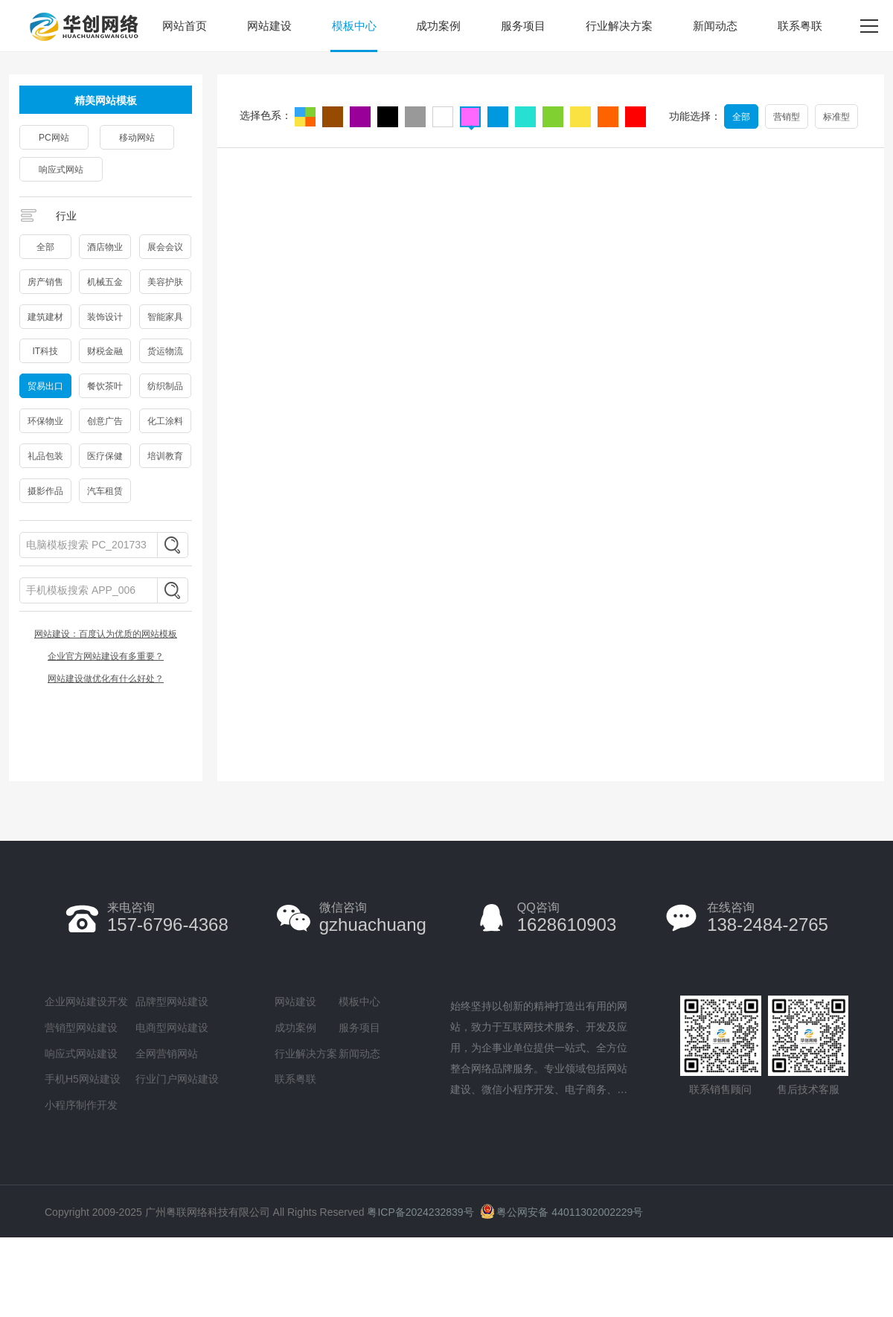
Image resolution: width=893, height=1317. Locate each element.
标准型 (836, 117)
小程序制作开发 (81, 1105)
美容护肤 (165, 282)
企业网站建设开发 (86, 1001)
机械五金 (105, 282)
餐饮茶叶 (105, 386)
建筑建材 (45, 317)
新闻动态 (715, 25)
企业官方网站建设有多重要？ (106, 656)
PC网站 (54, 137)
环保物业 (45, 421)
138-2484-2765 (767, 917)
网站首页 (184, 25)
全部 (45, 247)
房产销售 (45, 282)
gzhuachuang (372, 917)
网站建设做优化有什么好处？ (106, 678)
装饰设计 (105, 317)
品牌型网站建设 (171, 1001)
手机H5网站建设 (83, 1079)
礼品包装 (45, 456)
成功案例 (438, 25)
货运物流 (165, 351)
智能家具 (165, 317)
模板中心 (354, 25)
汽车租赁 (105, 491)
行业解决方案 (619, 25)
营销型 (786, 117)
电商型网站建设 (171, 1028)
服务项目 (523, 25)
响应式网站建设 (81, 1054)
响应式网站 (61, 169)
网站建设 (269, 25)
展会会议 (165, 247)
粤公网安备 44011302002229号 (561, 1212)
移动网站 (137, 137)
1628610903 (566, 917)
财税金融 (105, 351)
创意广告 (105, 421)
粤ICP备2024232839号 (420, 1212)
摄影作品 (45, 491)
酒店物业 (105, 247)
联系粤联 (800, 25)
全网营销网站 (166, 1054)
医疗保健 (105, 456)
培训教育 (165, 456)
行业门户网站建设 (177, 1079)
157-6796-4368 (167, 917)
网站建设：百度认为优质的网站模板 (105, 634)
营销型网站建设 (81, 1028)
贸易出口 (45, 386)
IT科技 (45, 351)
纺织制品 (165, 386)
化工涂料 (165, 421)
